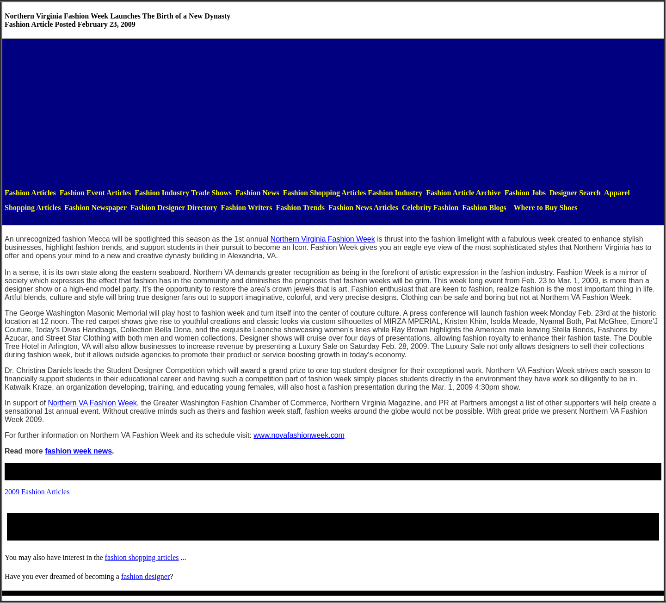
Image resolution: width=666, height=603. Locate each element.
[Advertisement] (333, 113)
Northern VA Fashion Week (92, 403)
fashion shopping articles (142, 557)
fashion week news (78, 451)
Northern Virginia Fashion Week (323, 239)
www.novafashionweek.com (299, 435)
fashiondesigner (145, 576)
